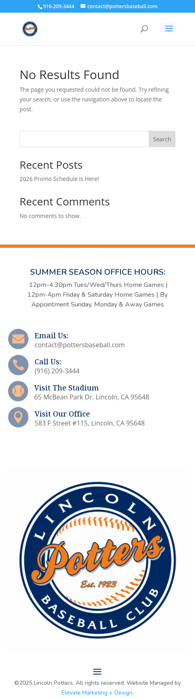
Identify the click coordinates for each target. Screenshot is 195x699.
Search (162, 139)
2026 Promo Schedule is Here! (59, 179)
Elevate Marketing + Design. (97, 693)
